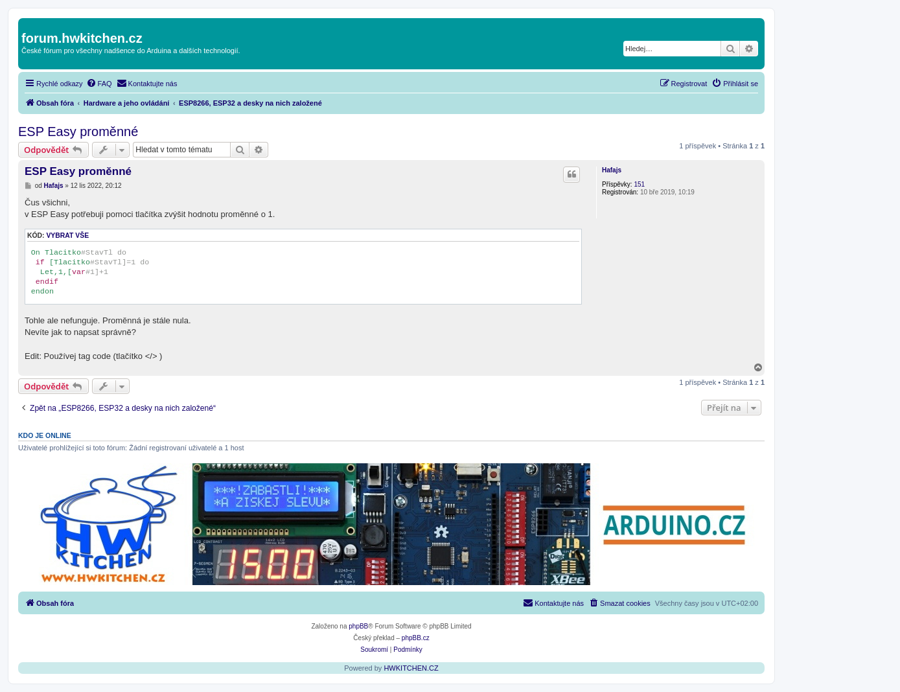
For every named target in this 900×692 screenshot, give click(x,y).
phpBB (358, 626)
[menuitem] (99, 83)
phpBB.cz (416, 637)
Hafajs (611, 170)
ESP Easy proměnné (78, 131)
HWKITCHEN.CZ (411, 668)
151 (639, 184)
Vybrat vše (67, 235)
